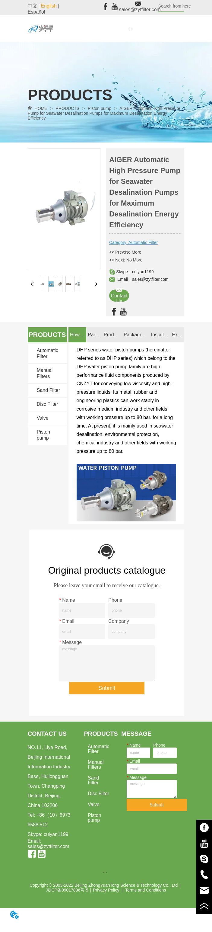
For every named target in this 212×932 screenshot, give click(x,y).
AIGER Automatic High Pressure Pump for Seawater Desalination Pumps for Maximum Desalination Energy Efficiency (104, 113)
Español (36, 11)
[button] (130, 29)
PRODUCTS (68, 108)
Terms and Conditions (145, 890)
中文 (32, 5)
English (48, 5)
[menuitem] (130, 28)
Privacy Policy (106, 890)
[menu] (130, 28)
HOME (41, 108)
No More (133, 252)
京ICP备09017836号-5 (67, 890)
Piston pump (99, 108)
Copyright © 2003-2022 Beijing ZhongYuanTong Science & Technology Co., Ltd (104, 885)
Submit (106, 688)
